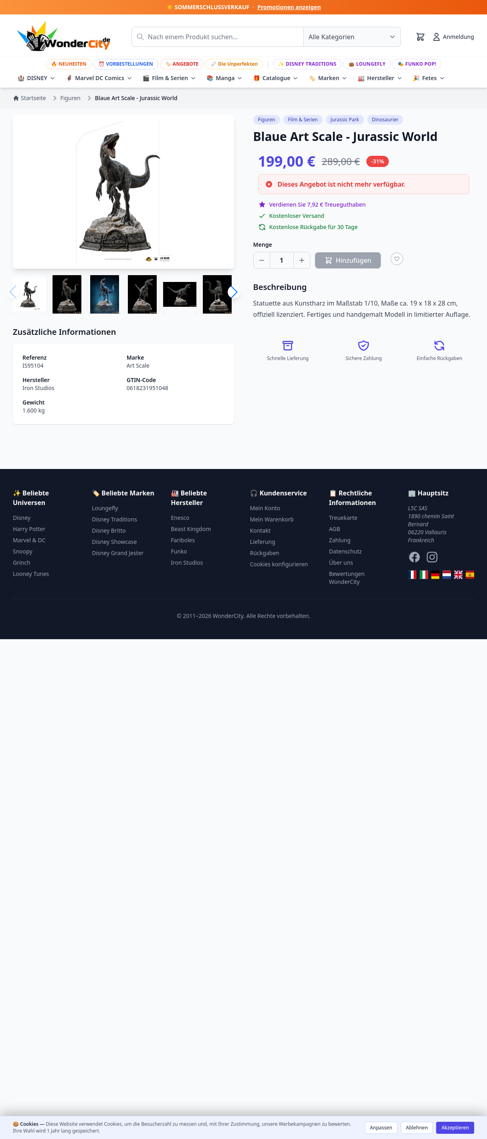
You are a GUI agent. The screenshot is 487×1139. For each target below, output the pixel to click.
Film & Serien (169, 78)
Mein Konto (265, 508)
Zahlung (340, 540)
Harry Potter (29, 529)
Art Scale (138, 365)
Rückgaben (264, 553)
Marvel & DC (29, 540)
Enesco (180, 517)
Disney (21, 517)
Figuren (266, 119)
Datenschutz (345, 551)
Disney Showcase (114, 541)
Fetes (429, 78)
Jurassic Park (345, 119)
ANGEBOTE (181, 63)
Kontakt (260, 530)
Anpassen (381, 1127)
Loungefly (367, 63)
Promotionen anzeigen (289, 7)
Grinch (21, 562)
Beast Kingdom (191, 529)
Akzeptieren (455, 1127)
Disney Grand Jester (117, 553)
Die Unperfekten (234, 63)
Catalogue (275, 78)
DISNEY (36, 78)
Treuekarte (343, 517)
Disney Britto (109, 530)
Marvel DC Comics (99, 78)
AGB (334, 529)
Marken (328, 78)
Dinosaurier (385, 119)
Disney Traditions (307, 63)
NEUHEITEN (68, 63)
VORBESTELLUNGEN (126, 63)
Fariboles (183, 540)
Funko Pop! (417, 63)
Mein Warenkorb (272, 519)
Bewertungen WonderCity (347, 578)
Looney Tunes (31, 574)
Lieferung (262, 541)
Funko (179, 551)
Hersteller (380, 78)
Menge (262, 244)
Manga (224, 78)
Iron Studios (38, 388)
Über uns (341, 562)
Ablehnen (417, 1127)
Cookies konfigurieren (279, 564)
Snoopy (22, 551)
